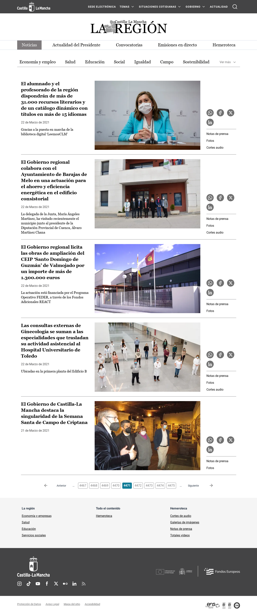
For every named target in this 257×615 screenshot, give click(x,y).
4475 (171, 485)
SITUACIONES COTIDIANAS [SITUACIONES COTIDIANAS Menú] (157, 6)
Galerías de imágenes (184, 522)
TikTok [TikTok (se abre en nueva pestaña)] (28, 583)
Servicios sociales (34, 535)
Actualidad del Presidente (76, 45)
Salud (70, 62)
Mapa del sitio (72, 604)
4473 (149, 485)
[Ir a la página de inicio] (33, 7)
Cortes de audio (180, 516)
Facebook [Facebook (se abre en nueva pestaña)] (47, 583)
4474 (160, 485)
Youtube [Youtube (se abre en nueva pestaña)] (37, 583)
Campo (166, 62)
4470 (116, 485)
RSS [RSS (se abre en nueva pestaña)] (83, 583)
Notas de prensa (217, 134)
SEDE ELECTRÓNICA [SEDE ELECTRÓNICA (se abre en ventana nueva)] (102, 6)
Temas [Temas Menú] (125, 6)
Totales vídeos (180, 535)
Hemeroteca (224, 45)
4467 (82, 485)
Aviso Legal (52, 604)
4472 (138, 485)
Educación (95, 62)
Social (119, 62)
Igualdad (142, 62)
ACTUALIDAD (219, 6)
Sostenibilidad (196, 62)
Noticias (29, 45)
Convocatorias (129, 45)
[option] (37, 62)
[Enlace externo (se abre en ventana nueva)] (222, 605)
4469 (105, 485)
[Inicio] (69, 566)
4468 (93, 485)
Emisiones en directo (177, 45)
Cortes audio (214, 147)
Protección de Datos (29, 604)
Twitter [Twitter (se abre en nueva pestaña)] (56, 583)
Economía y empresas (37, 516)
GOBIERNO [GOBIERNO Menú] (193, 6)
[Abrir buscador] (235, 7)
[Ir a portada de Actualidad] (128, 28)
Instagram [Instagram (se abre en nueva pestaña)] (19, 583)
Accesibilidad (92, 604)
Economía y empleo (37, 62)
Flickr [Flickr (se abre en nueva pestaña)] (65, 583)
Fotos (210, 141)
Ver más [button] (225, 62)
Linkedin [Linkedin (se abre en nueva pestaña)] (74, 583)
